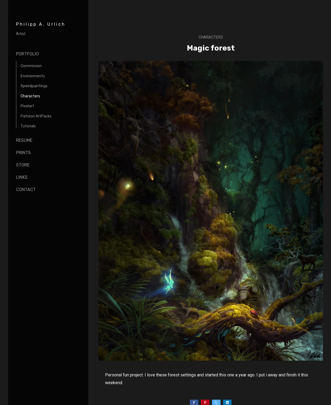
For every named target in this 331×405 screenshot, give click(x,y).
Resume (24, 140)
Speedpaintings (34, 86)
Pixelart (27, 106)
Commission (31, 66)
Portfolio (27, 53)
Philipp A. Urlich (41, 24)
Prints (23, 152)
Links (22, 177)
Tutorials (28, 126)
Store (22, 164)
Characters (30, 96)
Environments (33, 76)
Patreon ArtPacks (36, 116)
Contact (26, 189)
